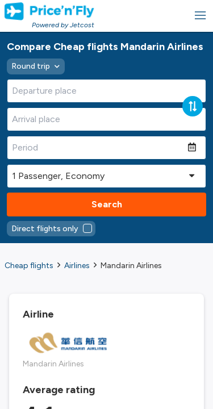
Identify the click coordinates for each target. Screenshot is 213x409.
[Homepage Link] (49, 11)
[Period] (97, 148)
